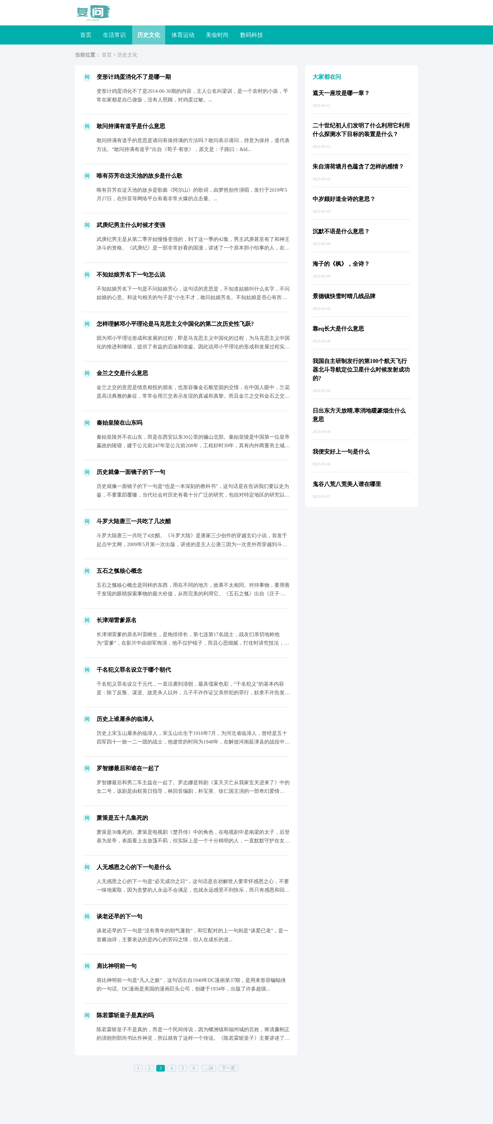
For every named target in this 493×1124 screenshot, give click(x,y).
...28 (209, 1068)
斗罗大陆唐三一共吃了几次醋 (134, 521)
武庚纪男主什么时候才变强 (131, 225)
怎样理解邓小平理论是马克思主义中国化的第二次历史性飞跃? (175, 324)
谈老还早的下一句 (119, 916)
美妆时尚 (217, 35)
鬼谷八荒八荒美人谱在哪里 (347, 484)
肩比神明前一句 (117, 966)
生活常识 (114, 35)
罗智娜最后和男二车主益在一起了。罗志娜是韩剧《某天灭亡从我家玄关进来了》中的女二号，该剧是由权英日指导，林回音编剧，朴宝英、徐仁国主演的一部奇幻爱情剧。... (193, 791)
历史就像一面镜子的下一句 (131, 472)
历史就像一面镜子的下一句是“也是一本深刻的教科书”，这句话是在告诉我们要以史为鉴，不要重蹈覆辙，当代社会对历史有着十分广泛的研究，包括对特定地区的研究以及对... (193, 494)
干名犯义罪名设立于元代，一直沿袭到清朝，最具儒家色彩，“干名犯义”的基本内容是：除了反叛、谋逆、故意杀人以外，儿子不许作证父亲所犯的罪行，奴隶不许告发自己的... (193, 692)
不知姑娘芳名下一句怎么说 (131, 274)
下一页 (228, 1068)
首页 (85, 35)
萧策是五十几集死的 (122, 818)
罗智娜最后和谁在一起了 (128, 768)
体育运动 (183, 35)
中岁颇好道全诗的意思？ (344, 199)
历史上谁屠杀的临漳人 (125, 719)
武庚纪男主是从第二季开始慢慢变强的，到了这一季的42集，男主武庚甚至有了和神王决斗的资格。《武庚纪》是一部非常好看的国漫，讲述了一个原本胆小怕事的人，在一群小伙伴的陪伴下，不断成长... (193, 247)
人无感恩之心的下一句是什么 (134, 867)
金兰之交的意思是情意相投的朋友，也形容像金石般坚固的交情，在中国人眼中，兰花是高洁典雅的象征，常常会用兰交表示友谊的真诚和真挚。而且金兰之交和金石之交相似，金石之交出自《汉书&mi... (193, 396)
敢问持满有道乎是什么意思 (131, 126)
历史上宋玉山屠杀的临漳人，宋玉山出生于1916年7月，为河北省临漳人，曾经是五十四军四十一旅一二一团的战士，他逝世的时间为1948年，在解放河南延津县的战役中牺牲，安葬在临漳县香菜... (193, 741)
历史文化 (148, 35)
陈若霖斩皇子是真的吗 (125, 1015)
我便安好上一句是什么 (341, 452)
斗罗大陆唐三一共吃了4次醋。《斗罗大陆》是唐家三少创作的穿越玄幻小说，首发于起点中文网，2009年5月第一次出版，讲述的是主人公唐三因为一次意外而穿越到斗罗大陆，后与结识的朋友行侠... (192, 544)
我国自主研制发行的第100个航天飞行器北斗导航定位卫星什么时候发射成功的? (361, 369)
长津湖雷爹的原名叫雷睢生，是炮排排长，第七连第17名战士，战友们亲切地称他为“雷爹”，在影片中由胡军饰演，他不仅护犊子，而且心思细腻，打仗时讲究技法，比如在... (193, 643)
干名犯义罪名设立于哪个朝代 (134, 670)
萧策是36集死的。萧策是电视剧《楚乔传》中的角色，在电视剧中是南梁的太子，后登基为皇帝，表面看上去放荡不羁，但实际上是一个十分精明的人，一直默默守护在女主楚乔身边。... (193, 840)
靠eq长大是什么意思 (338, 329)
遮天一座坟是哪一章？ (341, 93)
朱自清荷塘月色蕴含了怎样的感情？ (358, 166)
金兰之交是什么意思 (122, 373)
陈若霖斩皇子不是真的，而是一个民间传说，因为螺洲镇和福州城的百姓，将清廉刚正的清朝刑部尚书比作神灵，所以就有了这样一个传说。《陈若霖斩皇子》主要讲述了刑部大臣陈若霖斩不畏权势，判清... (193, 1038)
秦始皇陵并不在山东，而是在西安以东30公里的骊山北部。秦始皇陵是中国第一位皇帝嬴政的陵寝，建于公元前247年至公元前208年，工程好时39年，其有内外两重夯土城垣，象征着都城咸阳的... (193, 445)
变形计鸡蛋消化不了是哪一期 (134, 77)
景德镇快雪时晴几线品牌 (344, 296)
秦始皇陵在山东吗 (119, 423)
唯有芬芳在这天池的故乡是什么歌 (139, 176)
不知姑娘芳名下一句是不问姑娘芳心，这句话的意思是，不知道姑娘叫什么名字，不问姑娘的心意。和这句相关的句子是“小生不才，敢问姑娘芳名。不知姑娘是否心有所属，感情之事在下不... (193, 297)
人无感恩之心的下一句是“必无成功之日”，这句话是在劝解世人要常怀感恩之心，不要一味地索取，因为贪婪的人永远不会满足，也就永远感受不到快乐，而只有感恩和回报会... (193, 890)
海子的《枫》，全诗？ (341, 264)
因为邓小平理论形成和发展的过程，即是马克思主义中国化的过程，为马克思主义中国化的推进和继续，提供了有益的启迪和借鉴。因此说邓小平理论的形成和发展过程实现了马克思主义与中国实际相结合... (193, 346)
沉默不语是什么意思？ (341, 231)
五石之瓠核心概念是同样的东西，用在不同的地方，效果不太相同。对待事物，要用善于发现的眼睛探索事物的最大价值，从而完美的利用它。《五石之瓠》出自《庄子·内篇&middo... (193, 593)
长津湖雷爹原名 (117, 620)
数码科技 (251, 35)
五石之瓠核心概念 (119, 571)
